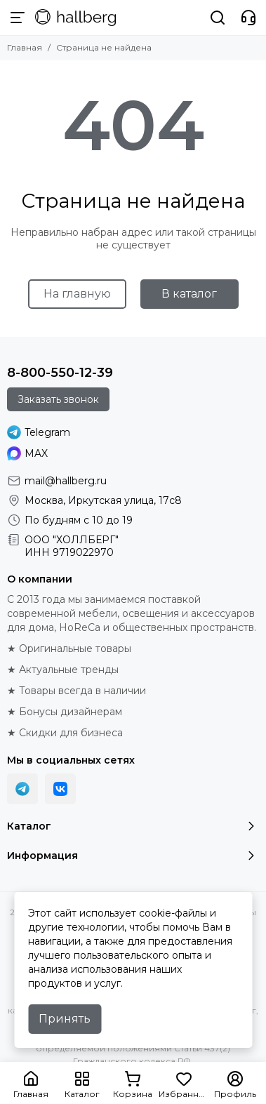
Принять (65, 1018)
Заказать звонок (58, 399)
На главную (77, 293)
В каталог (189, 293)
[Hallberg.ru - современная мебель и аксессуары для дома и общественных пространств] (75, 17)
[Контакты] (248, 17)
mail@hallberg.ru (66, 480)
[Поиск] (217, 17)
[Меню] (17, 17)
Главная (24, 47)
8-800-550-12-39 (60, 372)
